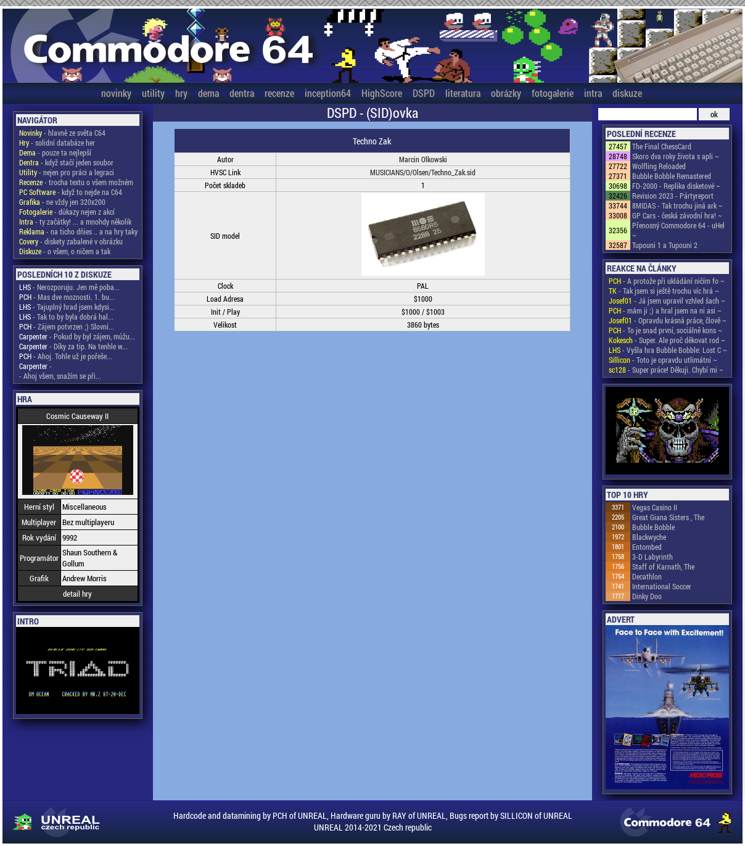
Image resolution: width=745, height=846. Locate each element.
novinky (116, 92)
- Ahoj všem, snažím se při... (60, 376)
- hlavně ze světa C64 (62, 133)
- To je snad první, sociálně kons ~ (665, 330)
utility (153, 92)
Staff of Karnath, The (663, 566)
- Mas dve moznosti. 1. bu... (67, 297)
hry (181, 92)
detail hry (77, 593)
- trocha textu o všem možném (76, 182)
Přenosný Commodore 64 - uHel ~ (678, 230)
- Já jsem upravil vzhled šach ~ (667, 300)
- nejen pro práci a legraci (66, 172)
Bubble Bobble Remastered (671, 176)
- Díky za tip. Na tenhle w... (73, 346)
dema (208, 92)
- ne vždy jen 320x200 (62, 202)
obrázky (506, 92)
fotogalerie (553, 92)
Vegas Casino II (654, 507)
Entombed (647, 547)
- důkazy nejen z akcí (67, 212)
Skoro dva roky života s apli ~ (675, 156)
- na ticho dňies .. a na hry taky (78, 231)
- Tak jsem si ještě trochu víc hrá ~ (664, 291)
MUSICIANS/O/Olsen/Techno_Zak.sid (422, 172)
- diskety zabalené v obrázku (71, 241)
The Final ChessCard (661, 146)
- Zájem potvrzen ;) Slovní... (66, 326)
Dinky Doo (647, 596)
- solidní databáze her (57, 142)
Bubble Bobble (653, 527)
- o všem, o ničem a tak (64, 251)
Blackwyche (649, 537)
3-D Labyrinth (652, 557)
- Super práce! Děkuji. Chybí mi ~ (666, 370)
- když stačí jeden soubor (66, 162)
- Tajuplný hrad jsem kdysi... (67, 307)
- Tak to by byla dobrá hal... (66, 316)
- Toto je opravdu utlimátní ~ (663, 360)
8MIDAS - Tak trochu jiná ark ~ (677, 205)
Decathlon (647, 576)
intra (593, 92)
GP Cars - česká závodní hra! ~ (677, 215)
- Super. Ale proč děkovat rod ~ (667, 340)
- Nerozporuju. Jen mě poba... (69, 287)
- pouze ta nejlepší (55, 152)
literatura (462, 92)
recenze (279, 92)
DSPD (424, 92)
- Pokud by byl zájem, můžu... (77, 336)
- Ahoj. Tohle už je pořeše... (65, 356)
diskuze (627, 92)
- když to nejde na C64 (70, 192)
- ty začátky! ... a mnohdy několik (75, 221)
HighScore (381, 92)
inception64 (328, 92)
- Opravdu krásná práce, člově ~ (667, 320)
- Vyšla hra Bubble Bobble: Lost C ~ (668, 350)
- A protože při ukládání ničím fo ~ (667, 281)
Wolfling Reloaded (659, 166)
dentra (241, 92)
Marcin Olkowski (423, 159)
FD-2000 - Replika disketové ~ (676, 186)
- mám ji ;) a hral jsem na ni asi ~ (665, 310)
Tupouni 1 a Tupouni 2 (665, 245)
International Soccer (661, 586)
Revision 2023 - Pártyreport (673, 196)
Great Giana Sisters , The (668, 517)
